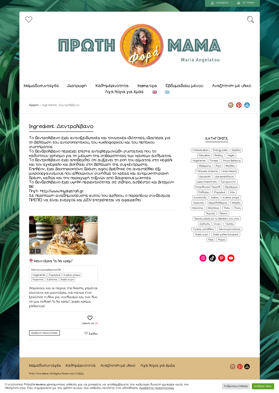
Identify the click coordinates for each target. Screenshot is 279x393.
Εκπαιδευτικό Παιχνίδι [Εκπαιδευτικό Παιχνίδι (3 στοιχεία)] (208, 187)
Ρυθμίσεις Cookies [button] (236, 386)
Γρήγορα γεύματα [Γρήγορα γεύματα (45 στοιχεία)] (207, 171)
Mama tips (147, 86)
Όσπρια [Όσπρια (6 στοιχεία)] (214, 160)
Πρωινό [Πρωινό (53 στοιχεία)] (223, 213)
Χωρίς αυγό (67, 279)
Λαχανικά (38, 279)
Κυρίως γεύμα (72, 275)
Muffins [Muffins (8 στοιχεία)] (236, 150)
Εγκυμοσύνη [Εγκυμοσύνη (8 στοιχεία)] (228, 181)
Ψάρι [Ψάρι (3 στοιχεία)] (210, 239)
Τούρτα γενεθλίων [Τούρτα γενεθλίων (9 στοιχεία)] (203, 229)
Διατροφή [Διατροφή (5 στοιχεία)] (205, 176)
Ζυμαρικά (54, 275)
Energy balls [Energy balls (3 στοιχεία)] (220, 150)
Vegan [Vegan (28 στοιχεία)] (231, 155)
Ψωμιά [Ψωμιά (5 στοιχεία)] (221, 239)
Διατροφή (77, 86)
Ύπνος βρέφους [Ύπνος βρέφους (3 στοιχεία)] (232, 160)
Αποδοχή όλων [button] (263, 386)
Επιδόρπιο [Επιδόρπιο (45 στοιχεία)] (204, 192)
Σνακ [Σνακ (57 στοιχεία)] (217, 224)
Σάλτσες (52, 279)
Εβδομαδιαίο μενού (184, 86)
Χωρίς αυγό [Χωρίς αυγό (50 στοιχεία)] (201, 234)
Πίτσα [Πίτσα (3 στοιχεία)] (237, 208)
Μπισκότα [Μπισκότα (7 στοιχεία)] (197, 208)
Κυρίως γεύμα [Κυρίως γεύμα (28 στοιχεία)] (231, 197)
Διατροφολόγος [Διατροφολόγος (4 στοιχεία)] (224, 176)
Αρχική (33, 105)
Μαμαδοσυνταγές (41, 86)
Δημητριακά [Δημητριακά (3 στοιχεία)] (230, 171)
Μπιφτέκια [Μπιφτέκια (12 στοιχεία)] (213, 208)
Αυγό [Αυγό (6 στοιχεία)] (218, 165)
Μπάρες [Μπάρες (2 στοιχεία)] (236, 202)
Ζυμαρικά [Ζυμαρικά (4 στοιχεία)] (219, 192)
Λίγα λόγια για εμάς (124, 92)
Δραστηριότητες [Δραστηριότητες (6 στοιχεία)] (207, 181)
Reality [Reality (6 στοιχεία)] (219, 155)
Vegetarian (39, 275)
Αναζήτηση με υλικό (231, 86)
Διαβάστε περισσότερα (156, 388)
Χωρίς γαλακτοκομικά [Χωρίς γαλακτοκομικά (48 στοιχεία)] (225, 234)
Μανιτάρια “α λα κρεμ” (51, 261)
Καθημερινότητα (112, 86)
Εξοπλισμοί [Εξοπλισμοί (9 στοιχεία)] (231, 187)
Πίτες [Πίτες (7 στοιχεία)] (227, 208)
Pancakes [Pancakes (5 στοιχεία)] (204, 155)
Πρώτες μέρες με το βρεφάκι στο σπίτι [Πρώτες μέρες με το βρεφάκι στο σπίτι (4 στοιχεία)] (216, 218)
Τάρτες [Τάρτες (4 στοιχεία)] (229, 224)
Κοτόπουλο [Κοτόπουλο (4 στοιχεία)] (200, 197)
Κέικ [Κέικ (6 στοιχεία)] (232, 192)
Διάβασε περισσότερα (44, 332)
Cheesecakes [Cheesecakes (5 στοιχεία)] (201, 150)
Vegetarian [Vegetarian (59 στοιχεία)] (199, 160)
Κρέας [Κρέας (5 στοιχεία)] (215, 197)
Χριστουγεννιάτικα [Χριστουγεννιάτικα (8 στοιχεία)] (230, 229)
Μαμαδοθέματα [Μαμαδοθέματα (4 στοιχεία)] (218, 202)
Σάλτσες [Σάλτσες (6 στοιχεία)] (205, 224)
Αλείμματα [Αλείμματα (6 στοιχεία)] (205, 165)
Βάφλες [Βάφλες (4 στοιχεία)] (230, 165)
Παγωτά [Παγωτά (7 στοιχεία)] (210, 213)
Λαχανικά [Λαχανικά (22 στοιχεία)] (198, 202)
